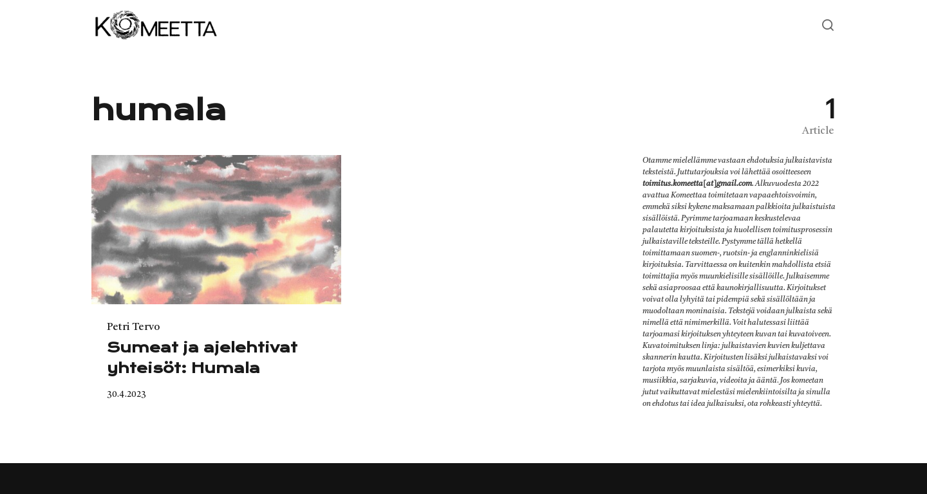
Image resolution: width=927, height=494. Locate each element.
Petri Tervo (133, 327)
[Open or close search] (828, 25)
